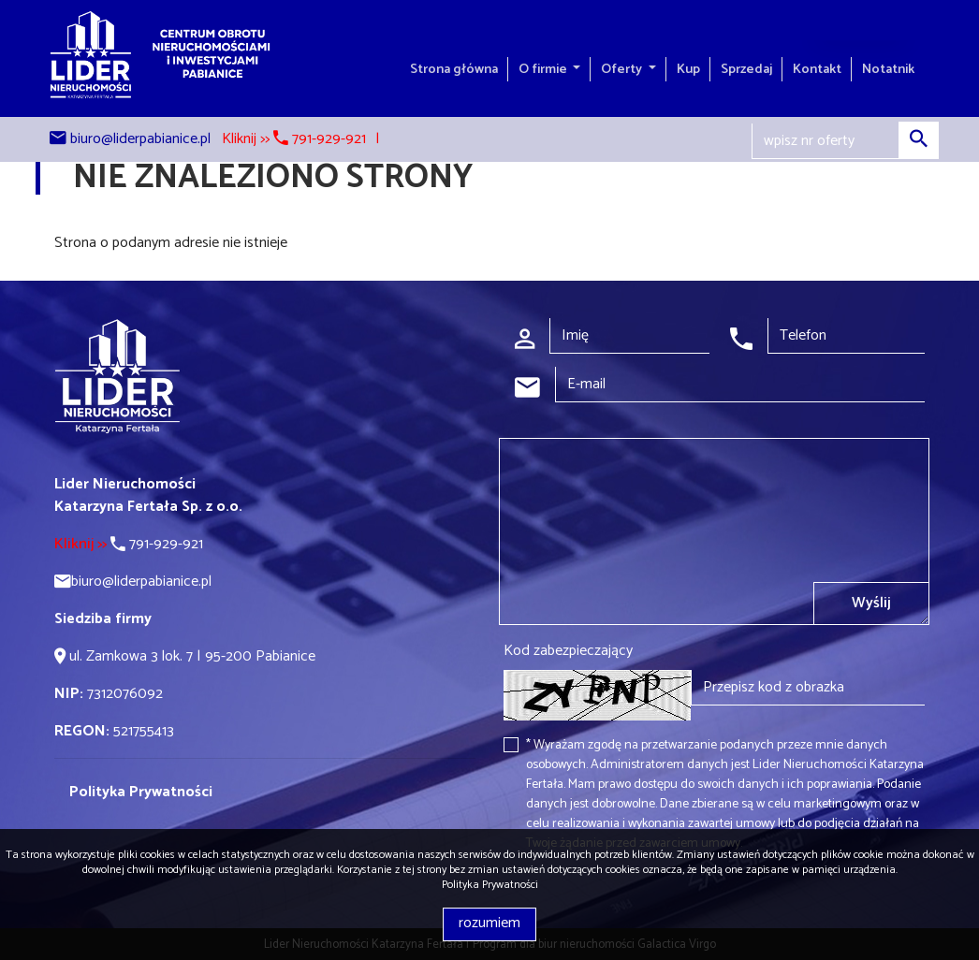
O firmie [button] (544, 69)
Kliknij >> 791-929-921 (294, 139)
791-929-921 (128, 544)
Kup (688, 69)
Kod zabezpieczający (568, 651)
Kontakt (817, 69)
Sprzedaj (746, 69)
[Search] (845, 141)
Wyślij (871, 603)
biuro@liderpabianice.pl (140, 139)
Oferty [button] (623, 69)
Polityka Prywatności (490, 885)
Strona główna (454, 69)
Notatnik (888, 69)
